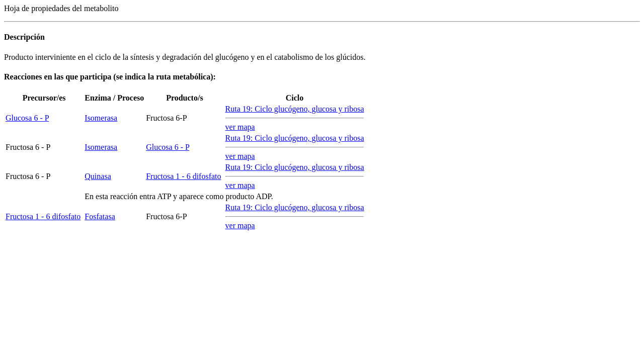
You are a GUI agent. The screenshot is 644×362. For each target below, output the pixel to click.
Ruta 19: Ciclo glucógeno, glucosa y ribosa (294, 109)
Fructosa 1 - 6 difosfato (183, 176)
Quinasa (98, 176)
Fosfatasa (100, 216)
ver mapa (240, 127)
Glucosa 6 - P (27, 118)
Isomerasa (101, 118)
